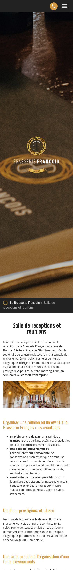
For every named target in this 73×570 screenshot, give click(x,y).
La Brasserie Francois (25, 303)
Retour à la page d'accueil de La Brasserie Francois (5, 303)
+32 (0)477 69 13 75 (54, 6)
